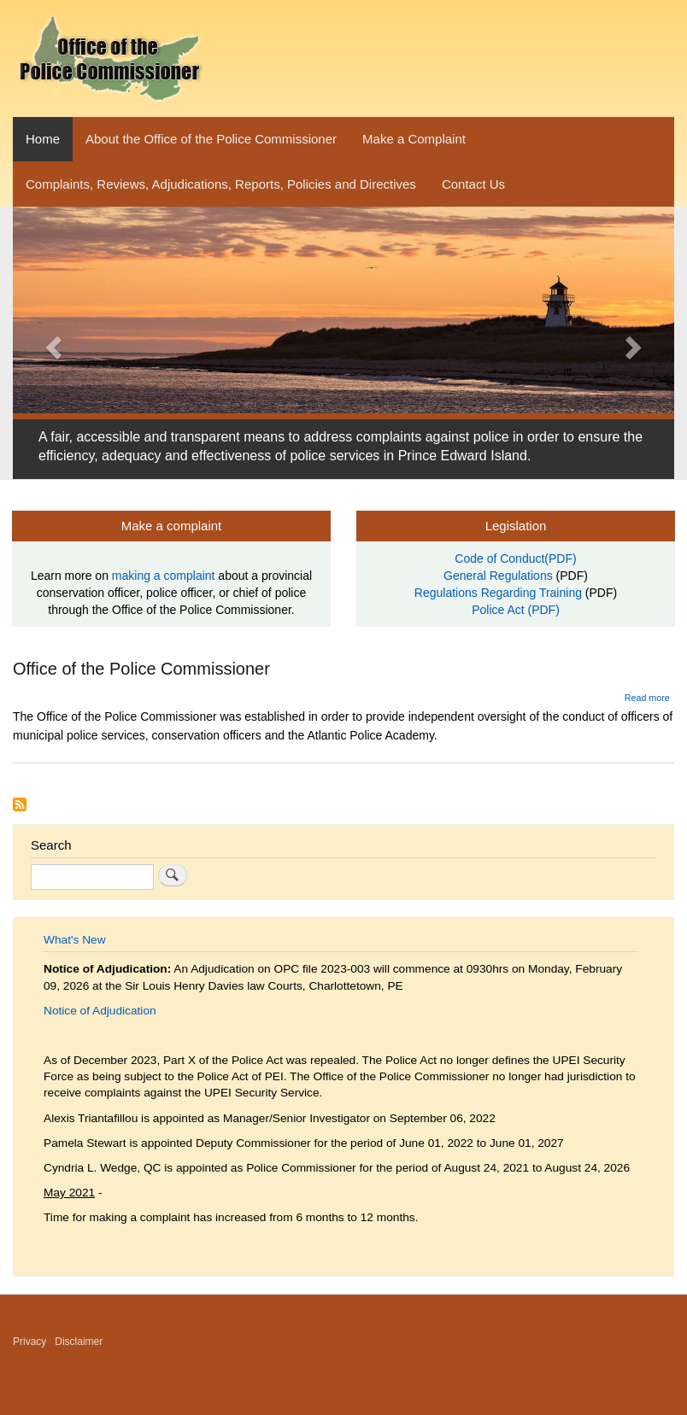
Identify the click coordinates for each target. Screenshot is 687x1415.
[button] (51, 343)
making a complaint (163, 575)
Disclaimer (79, 1342)
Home (43, 139)
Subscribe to (19, 804)
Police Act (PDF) (516, 610)
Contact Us (473, 184)
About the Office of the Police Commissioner (211, 139)
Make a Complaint (414, 139)
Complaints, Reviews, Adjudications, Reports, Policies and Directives (221, 184)
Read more (647, 698)
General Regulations (498, 575)
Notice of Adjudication (100, 1010)
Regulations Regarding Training (498, 592)
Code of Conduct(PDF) (515, 558)
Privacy (29, 1342)
